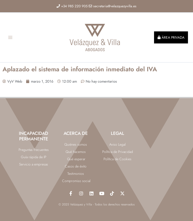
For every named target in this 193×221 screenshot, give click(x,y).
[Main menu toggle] (10, 37)
